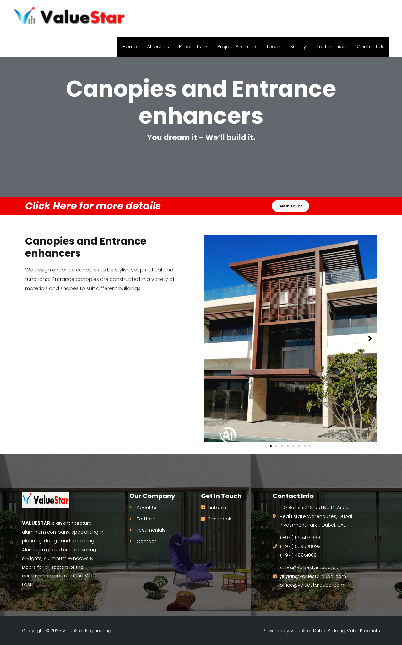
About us (158, 11)
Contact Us (370, 11)
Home (129, 11)
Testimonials (331, 11)
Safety (298, 11)
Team (273, 11)
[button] (211, 338)
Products (190, 11)
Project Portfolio (236, 11)
